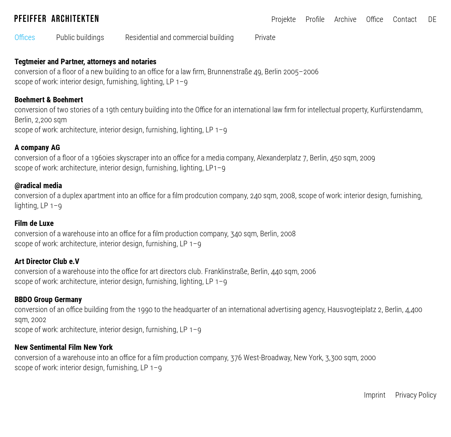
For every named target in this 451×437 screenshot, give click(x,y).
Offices (25, 37)
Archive (345, 19)
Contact (405, 19)
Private (265, 37)
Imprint (375, 395)
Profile (315, 19)
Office (374, 19)
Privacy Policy (415, 395)
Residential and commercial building (179, 37)
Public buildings (80, 37)
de (432, 19)
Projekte (283, 19)
